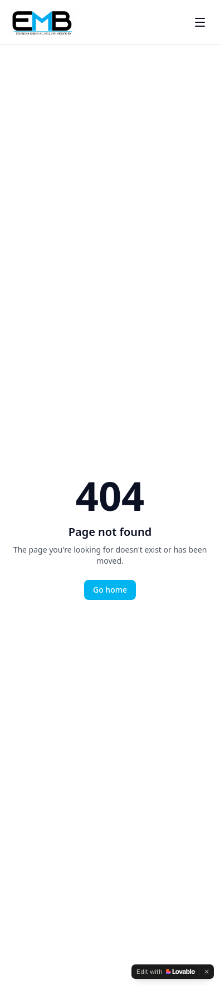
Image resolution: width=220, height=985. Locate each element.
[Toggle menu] (200, 22)
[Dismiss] (206, 971)
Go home (110, 589)
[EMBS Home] (42, 22)
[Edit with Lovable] (165, 971)
